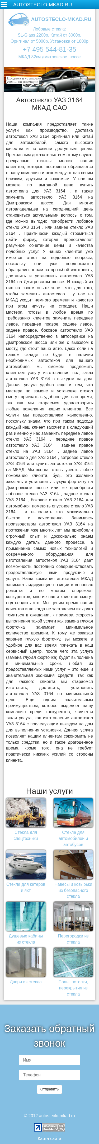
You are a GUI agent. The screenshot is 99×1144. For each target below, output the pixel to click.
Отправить (49, 1089)
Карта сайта (49, 1138)
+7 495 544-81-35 (49, 49)
